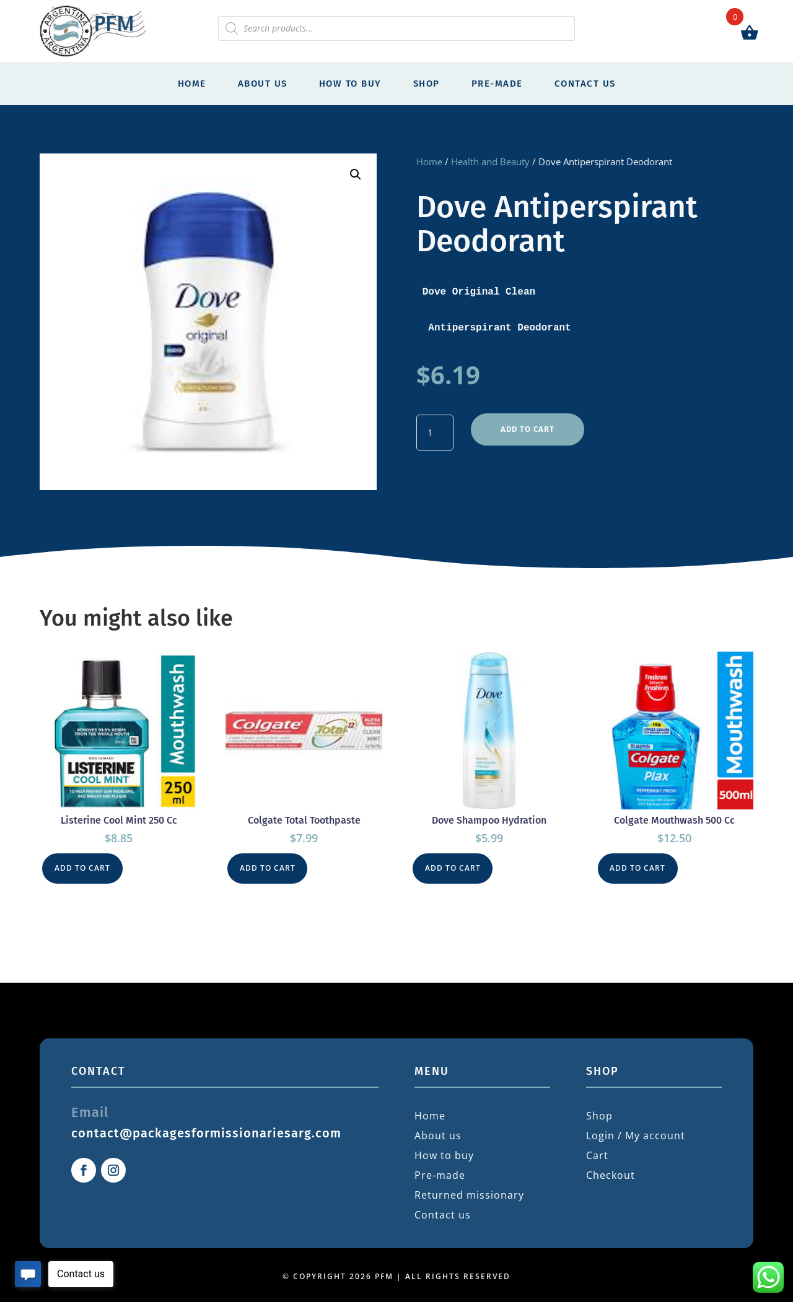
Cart (597, 1153)
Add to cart (526, 423)
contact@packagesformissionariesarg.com (206, 1130)
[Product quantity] (434, 430)
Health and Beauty (490, 161)
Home (192, 83)
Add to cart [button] (84, 866)
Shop (426, 83)
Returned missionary (469, 1192)
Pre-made (497, 83)
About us (262, 83)
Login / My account (635, 1133)
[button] (355, 174)
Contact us (585, 83)
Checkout (610, 1172)
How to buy (350, 83)
